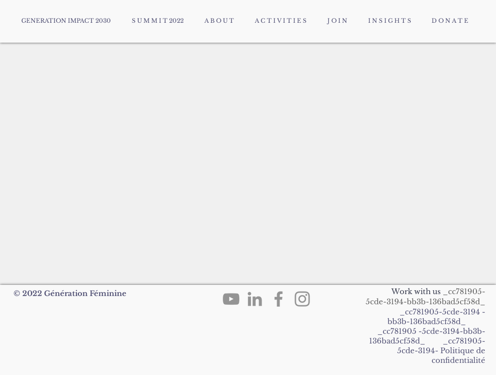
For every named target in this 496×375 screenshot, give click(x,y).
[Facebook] (278, 299)
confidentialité (458, 360)
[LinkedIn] (255, 299)
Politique (457, 350)
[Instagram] (302, 299)
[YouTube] (231, 299)
